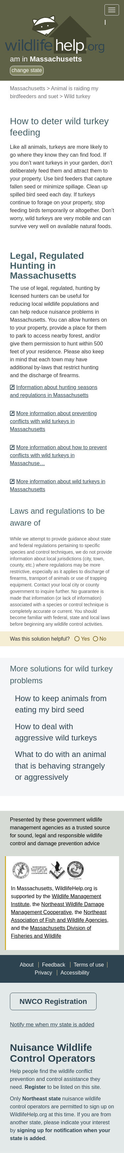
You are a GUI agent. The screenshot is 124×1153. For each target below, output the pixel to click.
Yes (85, 639)
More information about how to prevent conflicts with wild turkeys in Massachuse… (58, 455)
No (103, 639)
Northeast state (41, 1098)
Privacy (43, 972)
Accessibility (75, 972)
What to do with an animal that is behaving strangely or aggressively (60, 765)
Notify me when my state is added (52, 1024)
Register (35, 1087)
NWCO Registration (53, 1001)
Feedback (53, 965)
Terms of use (89, 965)
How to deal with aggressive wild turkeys (56, 732)
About (27, 965)
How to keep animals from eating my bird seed (60, 704)
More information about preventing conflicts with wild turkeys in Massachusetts (53, 421)
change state (27, 70)
